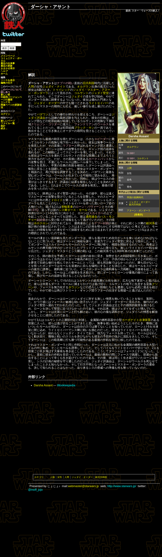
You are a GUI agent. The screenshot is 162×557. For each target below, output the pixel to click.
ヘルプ (4, 71)
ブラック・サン (84, 127)
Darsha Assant (43, 385)
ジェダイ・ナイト (54, 86)
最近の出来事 (8, 63)
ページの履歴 (11, 98)
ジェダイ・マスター (86, 89)
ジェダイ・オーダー (139, 202)
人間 (129, 168)
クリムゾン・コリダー (45, 124)
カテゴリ (39, 477)
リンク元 (5, 102)
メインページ (8, 55)
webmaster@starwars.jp (83, 486)
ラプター (68, 145)
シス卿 (63, 209)
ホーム (4, 73)
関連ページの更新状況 (11, 106)
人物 (52, 477)
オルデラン (133, 147)
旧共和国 (88, 83)
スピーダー (101, 139)
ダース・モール (77, 209)
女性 (59, 477)
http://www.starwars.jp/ (121, 486)
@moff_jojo (35, 489)
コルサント (143, 158)
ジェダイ (77, 96)
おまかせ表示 (8, 68)
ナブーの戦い (65, 83)
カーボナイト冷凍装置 (136, 319)
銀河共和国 (135, 204)
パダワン (42, 114)
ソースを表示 (8, 80)
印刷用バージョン (10, 97)
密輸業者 (67, 206)
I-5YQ (35, 209)
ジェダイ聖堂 (100, 93)
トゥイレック (61, 89)
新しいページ (8, 120)
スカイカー (96, 213)
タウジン (74, 287)
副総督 (41, 219)
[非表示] (138, 214)
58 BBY (131, 153)
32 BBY (131, 158)
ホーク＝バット (99, 158)
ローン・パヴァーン (89, 206)
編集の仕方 (6, 82)
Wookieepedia (66, 385)
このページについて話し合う (11, 90)
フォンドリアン (84, 124)
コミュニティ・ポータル (11, 59)
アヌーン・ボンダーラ (138, 210)
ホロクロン (41, 223)
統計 (3, 126)
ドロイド (57, 200)
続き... (4, 128)
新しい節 (5, 94)
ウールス (103, 124)
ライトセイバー (99, 103)
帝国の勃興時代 (135, 197)
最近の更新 (6, 66)
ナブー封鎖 (101, 223)
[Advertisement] (94, 41)
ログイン (5, 114)
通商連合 (91, 216)
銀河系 (150, 223)
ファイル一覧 (8, 123)
